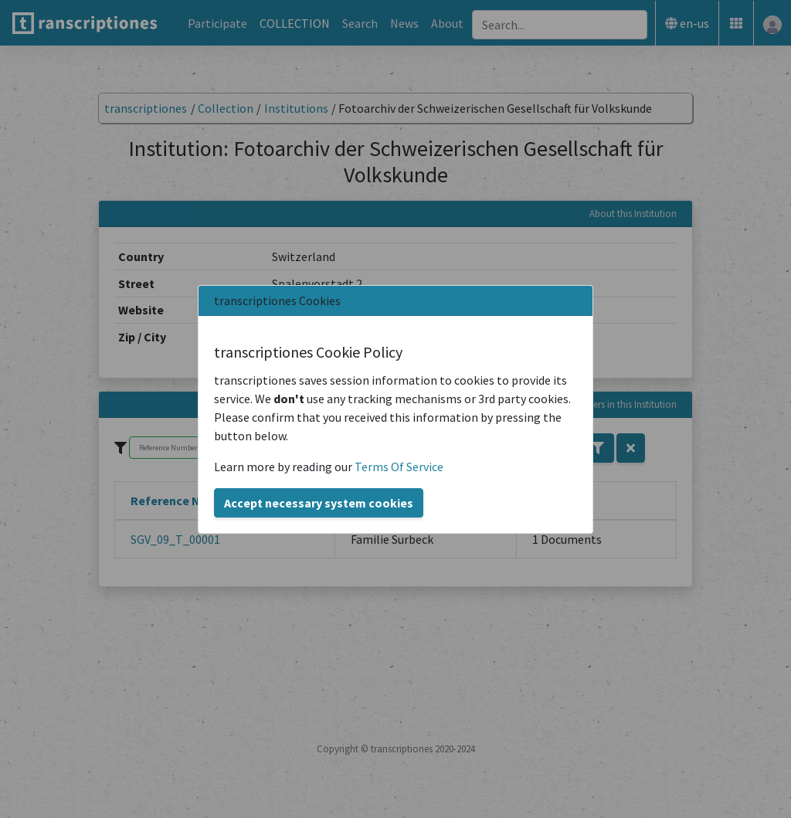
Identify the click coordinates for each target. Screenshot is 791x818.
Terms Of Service (399, 466)
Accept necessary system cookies (318, 503)
